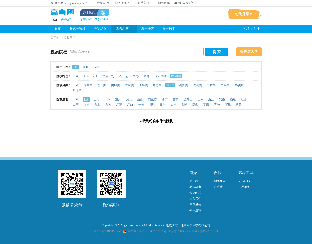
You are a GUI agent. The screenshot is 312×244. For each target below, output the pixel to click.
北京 (86, 99)
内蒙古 (152, 99)
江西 (244, 99)
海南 (141, 104)
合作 (217, 173)
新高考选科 (77, 29)
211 (95, 76)
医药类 (143, 85)
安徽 (222, 99)
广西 (130, 104)
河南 (87, 104)
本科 (86, 67)
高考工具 (246, 173)
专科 (96, 67)
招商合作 (162, 3)
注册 (257, 28)
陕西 (195, 104)
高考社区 (147, 29)
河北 (129, 99)
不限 (75, 67)
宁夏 (228, 104)
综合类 (88, 85)
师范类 (157, 85)
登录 (246, 28)
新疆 (239, 104)
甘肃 (206, 104)
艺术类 (211, 85)
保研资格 (160, 76)
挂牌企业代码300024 (94, 19)
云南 (173, 104)
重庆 (118, 99)
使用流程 (195, 210)
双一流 (123, 76)
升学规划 (100, 29)
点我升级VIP (245, 14)
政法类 (197, 85)
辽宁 (165, 99)
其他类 (77, 90)
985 (86, 76)
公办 (146, 76)
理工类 (101, 85)
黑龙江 (187, 99)
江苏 (200, 99)
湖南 (108, 104)
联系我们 (220, 187)
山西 (140, 99)
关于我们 (195, 181)
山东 (76, 104)
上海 (96, 99)
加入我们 (195, 198)
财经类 (115, 85)
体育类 (170, 85)
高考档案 (168, 29)
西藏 (184, 104)
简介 (193, 173)
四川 (152, 104)
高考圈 (54, 37)
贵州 (162, 104)
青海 (217, 104)
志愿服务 (244, 187)
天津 (107, 99)
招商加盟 (220, 181)
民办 (136, 76)
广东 (119, 104)
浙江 (211, 99)
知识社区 (244, 181)
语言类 (183, 85)
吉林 (176, 99)
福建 (233, 99)
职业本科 (176, 76)
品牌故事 (195, 187)
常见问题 (195, 192)
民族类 (225, 85)
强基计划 (108, 76)
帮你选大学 (249, 51)
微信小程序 (183, 3)
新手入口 (141, 3)
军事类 (238, 85)
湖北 (97, 104)
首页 (58, 29)
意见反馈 (195, 204)
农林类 (129, 85)
